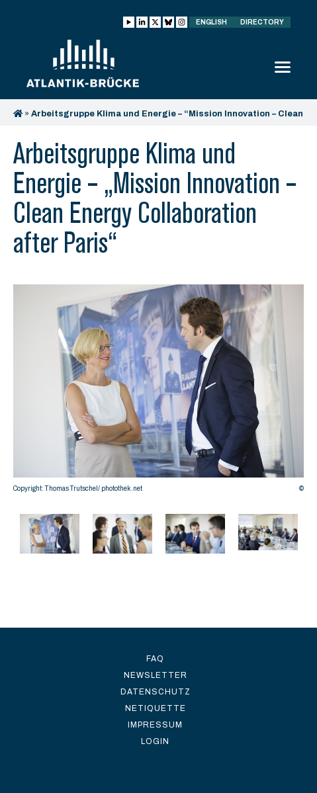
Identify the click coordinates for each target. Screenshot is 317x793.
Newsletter (155, 675)
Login (155, 741)
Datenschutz (155, 691)
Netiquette (155, 708)
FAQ (155, 658)
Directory (262, 22)
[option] (158, 391)
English (211, 22)
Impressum (155, 725)
